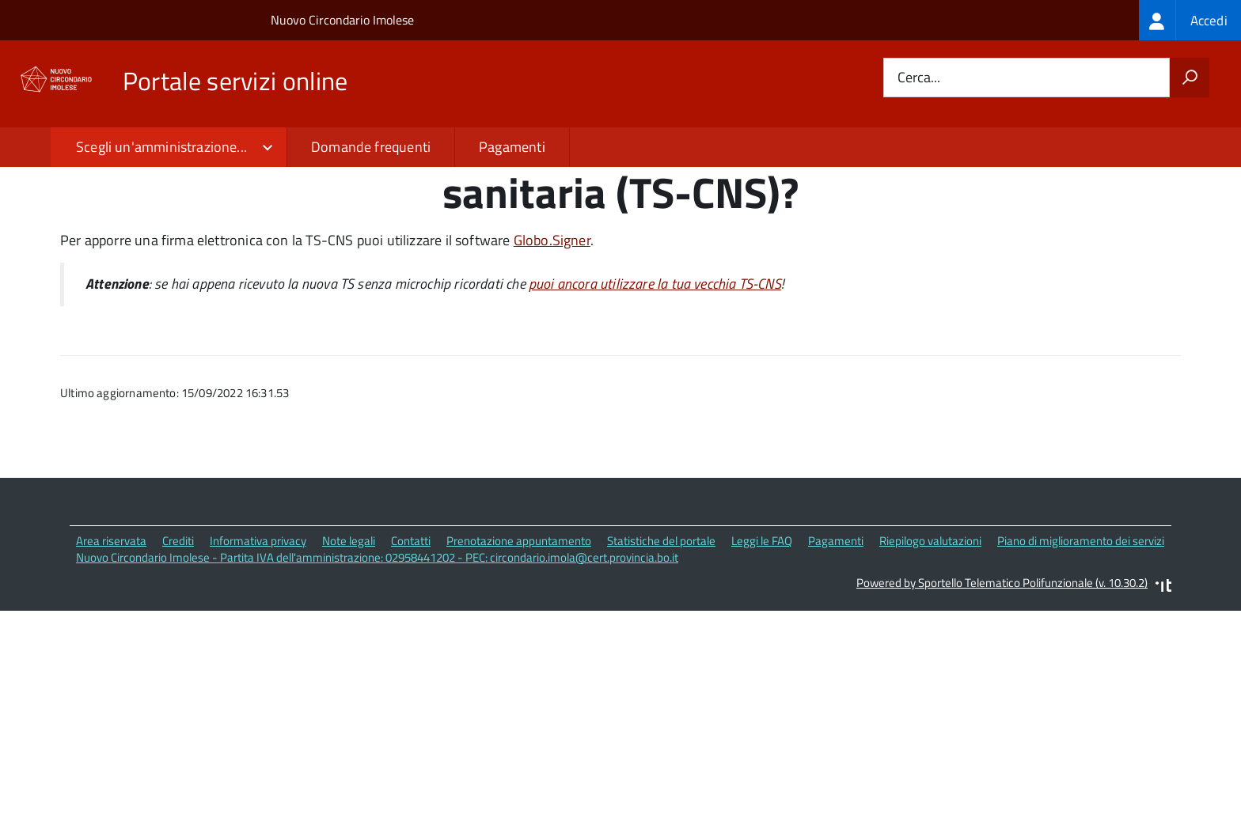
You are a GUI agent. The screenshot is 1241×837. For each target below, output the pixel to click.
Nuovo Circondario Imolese (342, 19)
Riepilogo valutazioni (930, 644)
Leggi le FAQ (761, 644)
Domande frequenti (371, 146)
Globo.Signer (552, 343)
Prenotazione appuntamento (518, 644)
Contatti (411, 644)
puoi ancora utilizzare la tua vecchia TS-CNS (655, 387)
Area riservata (111, 644)
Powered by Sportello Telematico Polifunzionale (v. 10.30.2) (1002, 686)
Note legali (348, 644)
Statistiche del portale (661, 644)
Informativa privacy (258, 644)
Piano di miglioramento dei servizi (1080, 644)
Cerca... (919, 78)
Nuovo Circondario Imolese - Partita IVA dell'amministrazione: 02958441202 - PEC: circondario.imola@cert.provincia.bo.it (377, 661)
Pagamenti (512, 146)
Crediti (178, 644)
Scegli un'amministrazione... (161, 146)
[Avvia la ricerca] (1189, 77)
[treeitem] (1190, 20)
